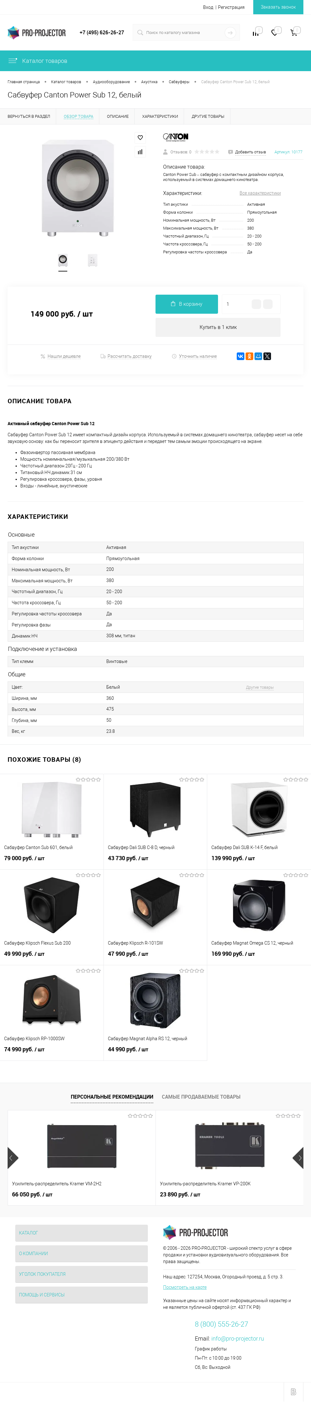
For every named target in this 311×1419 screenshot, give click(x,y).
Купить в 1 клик (218, 327)
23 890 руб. (131, 1194)
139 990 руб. (259, 862)
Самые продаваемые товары (201, 1096)
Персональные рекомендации (112, 1096)
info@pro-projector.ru (237, 1338)
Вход (208, 7)
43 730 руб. (155, 862)
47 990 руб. (155, 957)
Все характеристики (260, 193)
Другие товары (260, 687)
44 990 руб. (155, 1053)
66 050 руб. (32, 1194)
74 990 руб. (51, 1053)
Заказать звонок (278, 7)
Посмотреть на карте (185, 1287)
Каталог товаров (37, 60)
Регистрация (231, 7)
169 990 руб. (259, 957)
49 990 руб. (51, 957)
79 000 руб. (51, 862)
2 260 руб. (227, 1194)
